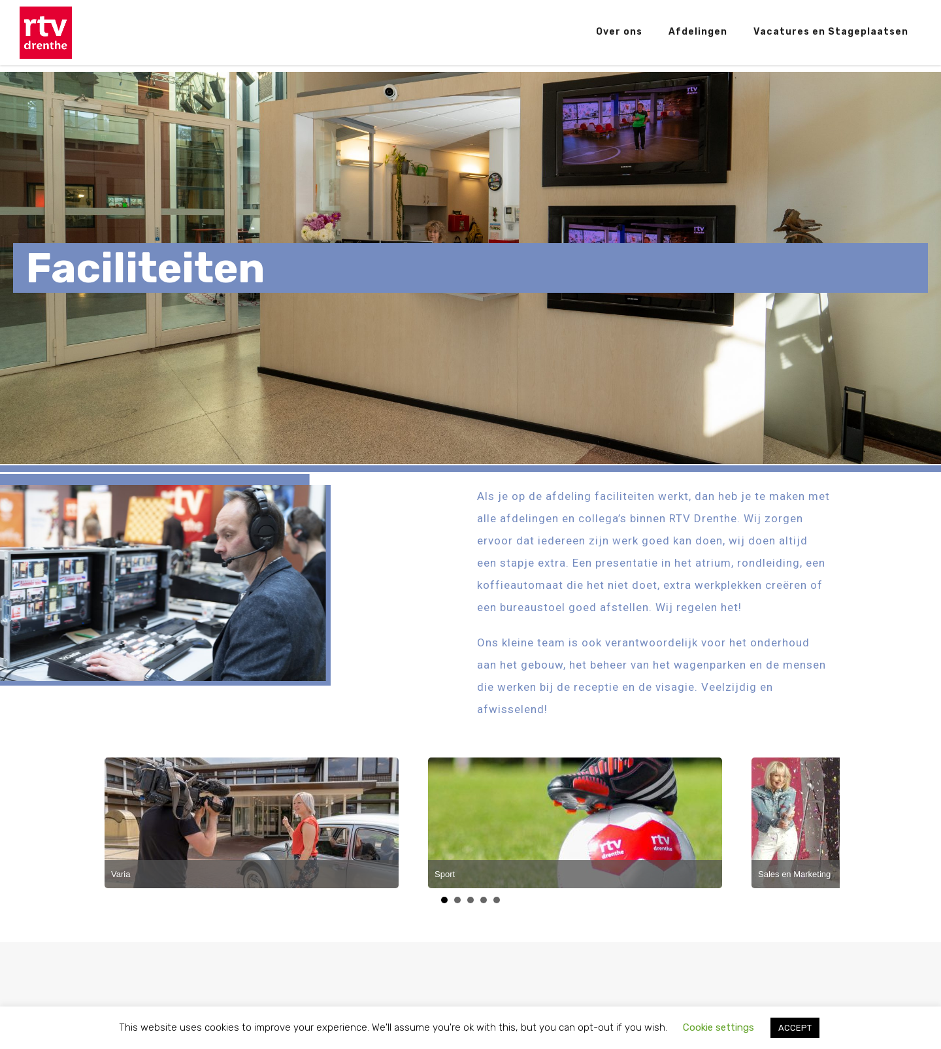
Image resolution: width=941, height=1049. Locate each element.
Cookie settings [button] (718, 1027)
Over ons (619, 31)
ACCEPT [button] (795, 1028)
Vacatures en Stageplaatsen (830, 31)
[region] (470, 268)
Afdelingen (698, 31)
